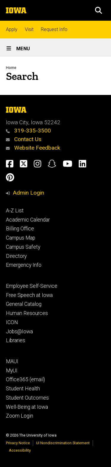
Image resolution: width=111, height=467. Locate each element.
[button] (98, 10)
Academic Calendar (28, 220)
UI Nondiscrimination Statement (63, 443)
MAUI (12, 361)
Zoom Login (19, 416)
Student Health (23, 389)
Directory (16, 256)
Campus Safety (23, 247)
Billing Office (20, 229)
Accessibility (20, 450)
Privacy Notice (18, 443)
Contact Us (23, 139)
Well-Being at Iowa (27, 407)
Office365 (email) (25, 379)
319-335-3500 (28, 130)
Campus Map (20, 238)
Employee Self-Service (31, 286)
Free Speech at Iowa (29, 295)
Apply (11, 29)
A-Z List (15, 211)
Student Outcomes (27, 398)
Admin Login (28, 192)
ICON (12, 322)
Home (11, 67)
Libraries (15, 340)
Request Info (54, 29)
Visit (29, 29)
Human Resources (27, 313)
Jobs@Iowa (19, 332)
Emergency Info (23, 265)
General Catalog (23, 304)
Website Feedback (33, 147)
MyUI (11, 371)
